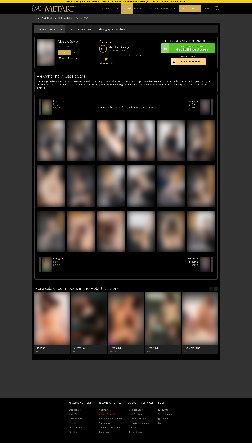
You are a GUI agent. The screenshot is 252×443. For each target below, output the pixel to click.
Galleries (49, 18)
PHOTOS (127, 8)
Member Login (135, 409)
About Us (73, 432)
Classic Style (68, 41)
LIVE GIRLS (152, 8)
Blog (160, 423)
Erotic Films (75, 409)
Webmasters (105, 409)
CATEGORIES (168, 8)
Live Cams (74, 423)
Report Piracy (135, 432)
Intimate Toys (76, 427)
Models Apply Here (108, 414)
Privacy (132, 427)
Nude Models (75, 418)
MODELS (138, 8)
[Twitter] (163, 409)
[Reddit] (163, 418)
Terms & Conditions (138, 423)
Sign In (208, 8)
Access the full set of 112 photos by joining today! (126, 107)
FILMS (117, 8)
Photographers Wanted (111, 418)
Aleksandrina (65, 18)
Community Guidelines (110, 427)
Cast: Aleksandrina (80, 29)
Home (37, 18)
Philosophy (104, 423)
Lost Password (136, 414)
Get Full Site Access (187, 48)
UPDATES (106, 8)
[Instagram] (165, 414)
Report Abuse (106, 432)
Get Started (190, 8)
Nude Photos (75, 414)
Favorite (64, 52)
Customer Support (138, 418)
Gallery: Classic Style (50, 29)
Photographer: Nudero (112, 29)
